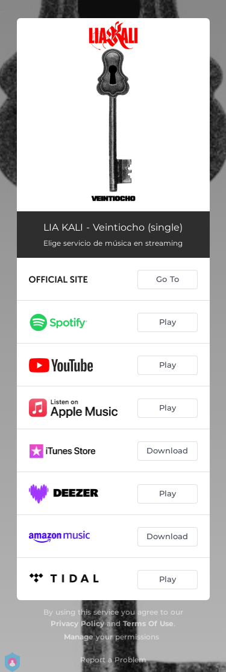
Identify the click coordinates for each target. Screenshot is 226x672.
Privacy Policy (77, 623)
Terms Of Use (148, 623)
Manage (78, 636)
